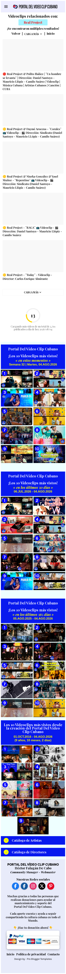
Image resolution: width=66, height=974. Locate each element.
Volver (15, 34)
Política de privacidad (31, 954)
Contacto (54, 954)
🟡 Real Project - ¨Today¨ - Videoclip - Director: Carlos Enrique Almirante (27, 276)
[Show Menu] (6, 7)
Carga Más (31, 34)
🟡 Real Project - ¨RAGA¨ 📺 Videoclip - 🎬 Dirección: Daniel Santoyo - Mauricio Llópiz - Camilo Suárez (32, 231)
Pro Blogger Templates (39, 958)
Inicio (51, 34)
